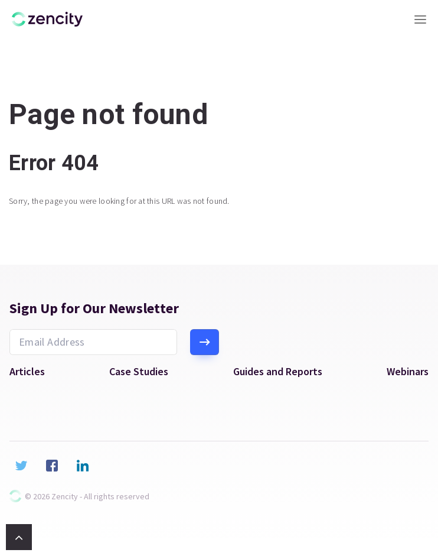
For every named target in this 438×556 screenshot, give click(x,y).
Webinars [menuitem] (408, 371)
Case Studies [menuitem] (138, 371)
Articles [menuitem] (27, 371)
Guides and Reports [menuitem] (277, 371)
